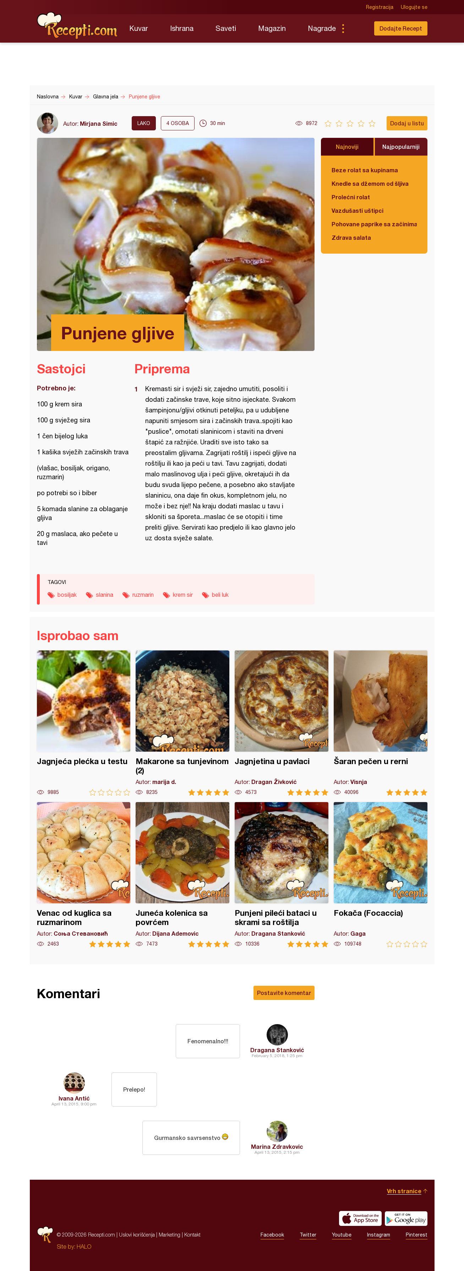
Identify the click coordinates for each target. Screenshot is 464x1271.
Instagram (378, 1235)
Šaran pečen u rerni (380, 723)
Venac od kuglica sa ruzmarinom (84, 874)
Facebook (272, 1235)
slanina (104, 594)
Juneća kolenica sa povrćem (182, 874)
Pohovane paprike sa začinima (374, 224)
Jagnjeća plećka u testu (84, 723)
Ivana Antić (74, 1098)
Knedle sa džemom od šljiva (370, 183)
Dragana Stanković (277, 1049)
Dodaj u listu (407, 123)
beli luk (220, 594)
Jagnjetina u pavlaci (281, 723)
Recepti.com (78, 25)
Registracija (379, 7)
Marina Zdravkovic (277, 1146)
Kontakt (192, 1235)
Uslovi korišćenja (137, 1235)
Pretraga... (357, 28)
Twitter (308, 1235)
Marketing (169, 1235)
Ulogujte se (414, 7)
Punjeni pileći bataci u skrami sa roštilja (281, 874)
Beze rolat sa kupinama (365, 170)
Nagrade (322, 28)
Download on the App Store (360, 1218)
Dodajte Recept (401, 28)
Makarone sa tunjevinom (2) (182, 723)
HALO (84, 1246)
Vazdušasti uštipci (357, 210)
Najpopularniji (401, 146)
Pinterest (416, 1235)
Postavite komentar (284, 992)
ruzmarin (143, 594)
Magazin (272, 28)
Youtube (341, 1235)
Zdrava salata (351, 237)
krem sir (183, 594)
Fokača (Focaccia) (380, 874)
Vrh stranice (404, 1191)
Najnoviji (347, 146)
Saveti (225, 28)
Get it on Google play (406, 1218)
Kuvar (138, 28)
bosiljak (67, 594)
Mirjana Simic (99, 123)
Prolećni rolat (351, 197)
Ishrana (181, 28)
